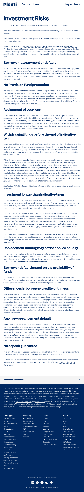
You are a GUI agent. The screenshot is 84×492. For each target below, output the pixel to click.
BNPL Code (67, 442)
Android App (27, 437)
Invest (36, 4)
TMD (64, 424)
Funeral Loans (9, 450)
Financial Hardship (69, 445)
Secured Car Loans (10, 460)
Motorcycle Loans (10, 439)
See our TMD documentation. (52, 404)
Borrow (26, 4)
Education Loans (10, 452)
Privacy (54, 478)
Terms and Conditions (24, 401)
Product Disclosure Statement (36, 46)
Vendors (46, 426)
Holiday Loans (9, 429)
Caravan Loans (9, 442)
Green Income (28, 421)
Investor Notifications (30, 426)
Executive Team (68, 432)
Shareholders (67, 439)
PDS (24, 429)
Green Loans (8, 434)
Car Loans (7, 421)
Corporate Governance (71, 437)
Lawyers (46, 429)
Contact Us (67, 418)
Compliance (41, 478)
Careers (65, 421)
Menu (77, 4)
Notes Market (50, 38)
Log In (68, 4)
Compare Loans (48, 432)
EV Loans (7, 432)
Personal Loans (9, 418)
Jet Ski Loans (8, 455)
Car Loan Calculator (50, 445)
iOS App (26, 434)
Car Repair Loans (10, 468)
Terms (48, 478)
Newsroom (66, 426)
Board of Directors (69, 434)
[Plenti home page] (10, 4)
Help (44, 421)
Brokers (46, 424)
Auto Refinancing (10, 445)
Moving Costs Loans (11, 458)
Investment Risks (29, 432)
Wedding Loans (9, 437)
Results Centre (68, 429)
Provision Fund (28, 424)
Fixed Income (28, 418)
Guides (45, 418)
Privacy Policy (40, 401)
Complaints (53, 407)
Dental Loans (8, 447)
